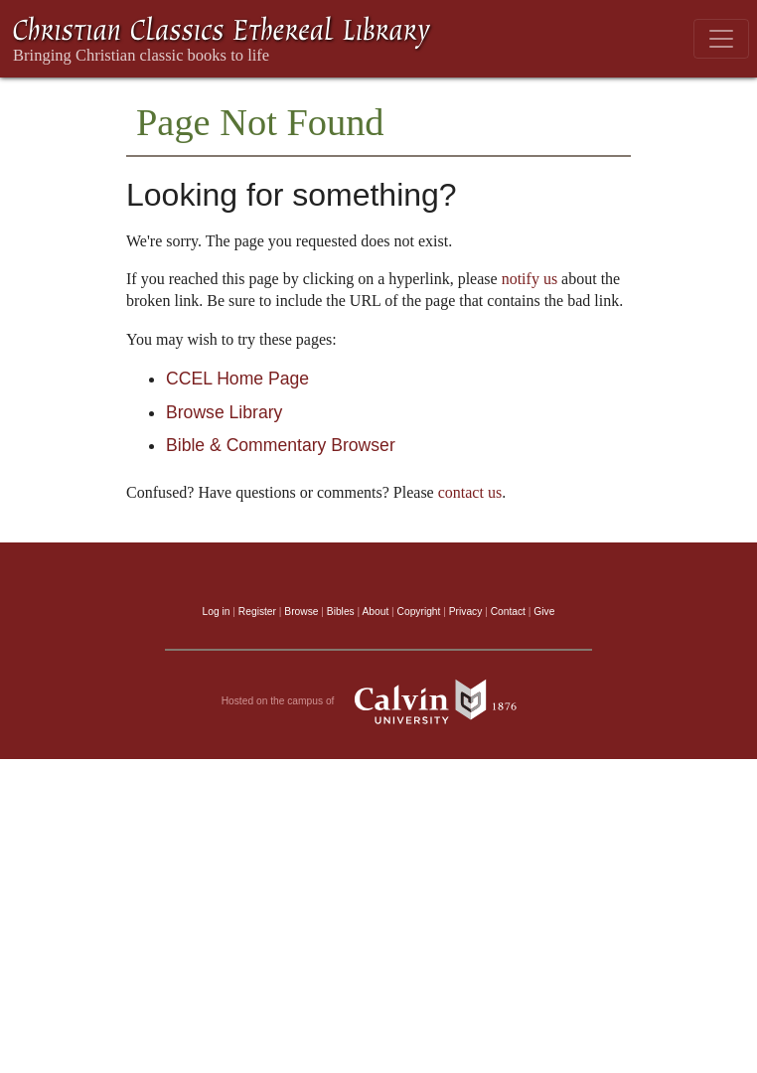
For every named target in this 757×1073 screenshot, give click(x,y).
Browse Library (224, 412)
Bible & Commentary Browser (280, 445)
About (375, 611)
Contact (508, 611)
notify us (529, 278)
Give (543, 611)
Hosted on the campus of (379, 701)
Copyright (419, 611)
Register (257, 611)
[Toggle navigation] (721, 39)
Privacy (466, 611)
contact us (470, 492)
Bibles (341, 611)
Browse (301, 611)
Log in (216, 611)
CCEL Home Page (237, 378)
